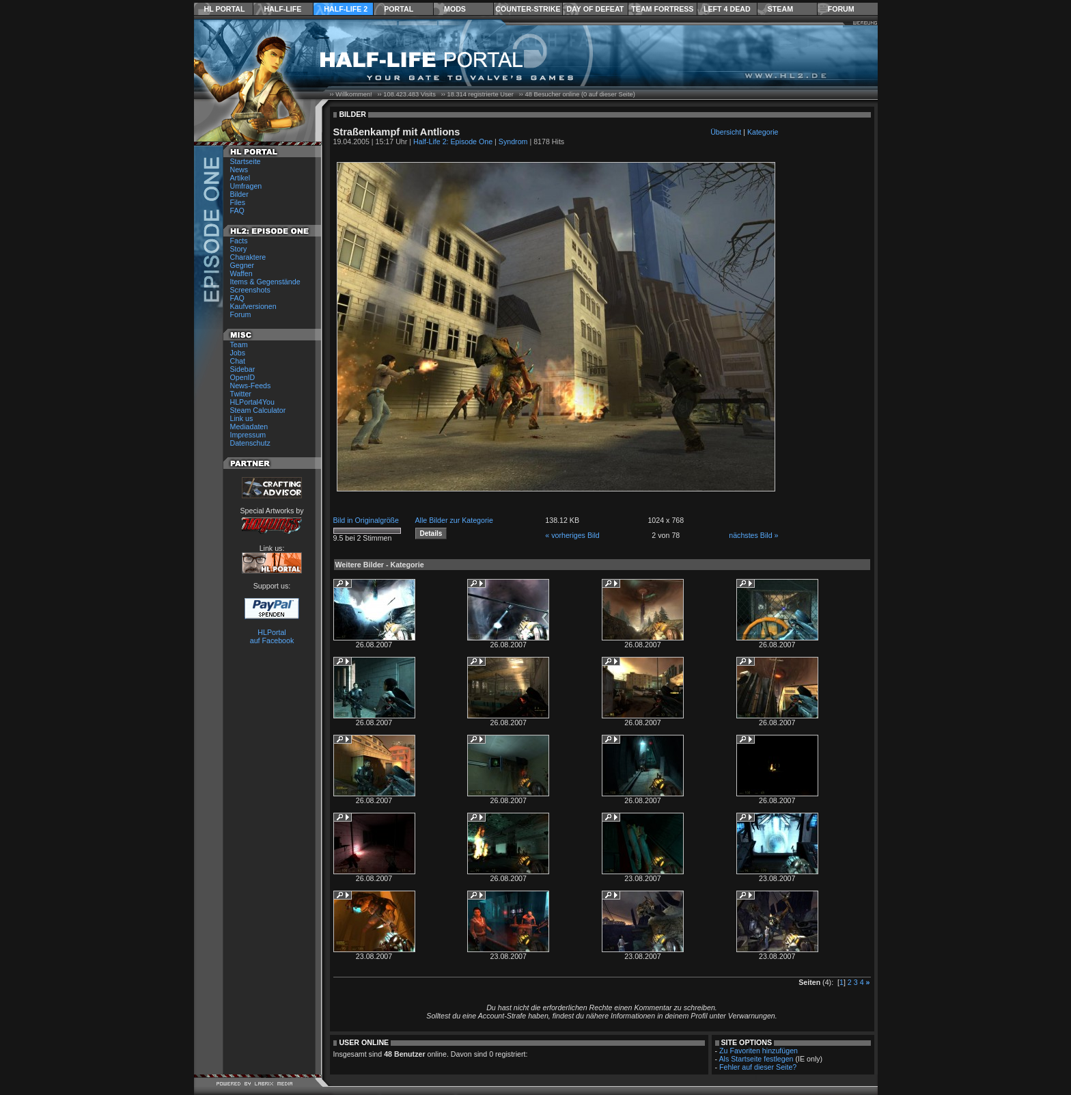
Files (238, 202)
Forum (841, 9)
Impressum (248, 435)
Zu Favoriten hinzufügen (758, 1050)
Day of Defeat (595, 9)
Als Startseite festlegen (756, 1059)
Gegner (242, 265)
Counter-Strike (527, 9)
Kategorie (763, 132)
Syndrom (513, 141)
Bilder (239, 194)
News (239, 169)
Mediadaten (249, 426)
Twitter (240, 394)
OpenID (242, 377)
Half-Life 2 (345, 9)
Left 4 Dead (727, 9)
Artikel (240, 178)
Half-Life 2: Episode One (452, 141)
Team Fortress (662, 9)
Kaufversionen (253, 306)
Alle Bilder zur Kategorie (454, 520)
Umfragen (246, 186)
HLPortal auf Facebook (272, 636)
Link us (241, 418)
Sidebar (242, 369)
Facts (239, 240)
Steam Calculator (258, 410)
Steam (780, 9)
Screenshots (250, 290)
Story (238, 249)
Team (239, 344)
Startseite (245, 161)
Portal (398, 9)
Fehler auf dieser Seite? (757, 1067)
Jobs (238, 353)
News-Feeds (250, 385)
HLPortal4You (252, 402)
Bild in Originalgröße (366, 520)
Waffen (241, 273)
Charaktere (248, 257)
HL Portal (224, 9)
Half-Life (282, 9)
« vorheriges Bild (572, 535)
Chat (238, 361)
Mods (455, 9)
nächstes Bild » (753, 535)
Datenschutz (250, 443)
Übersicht (725, 132)
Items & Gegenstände (265, 282)
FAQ (237, 210)
